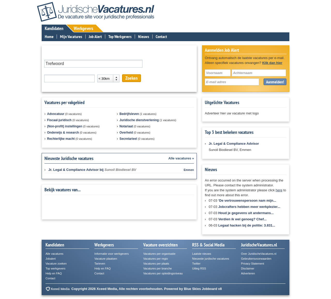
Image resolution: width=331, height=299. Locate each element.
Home (49, 36)
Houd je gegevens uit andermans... (246, 213)
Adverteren (248, 273)
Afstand (103, 71)
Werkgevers (83, 28)
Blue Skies (192, 289)
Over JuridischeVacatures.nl (258, 253)
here (279, 190)
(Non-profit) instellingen (64, 126)
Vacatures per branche (157, 268)
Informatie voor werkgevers (111, 253)
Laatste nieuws (201, 253)
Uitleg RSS (199, 268)
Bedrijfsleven (129, 114)
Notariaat (126, 126)
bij (92, 170)
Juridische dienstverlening (139, 120)
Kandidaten (54, 28)
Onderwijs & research (63, 132)
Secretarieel (128, 139)
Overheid (126, 132)
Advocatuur (55, 114)
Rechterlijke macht (61, 139)
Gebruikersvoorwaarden (256, 258)
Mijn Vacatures (71, 36)
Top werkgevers (55, 268)
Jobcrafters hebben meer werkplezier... (249, 207)
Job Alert (95, 36)
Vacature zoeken (56, 263)
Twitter (196, 263)
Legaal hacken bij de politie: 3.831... (246, 225)
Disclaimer (247, 268)
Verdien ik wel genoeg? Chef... (242, 219)
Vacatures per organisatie (159, 253)
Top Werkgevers (120, 36)
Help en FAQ (54, 273)
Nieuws (143, 36)
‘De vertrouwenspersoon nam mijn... (247, 200)
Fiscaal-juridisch (59, 120)
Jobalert (51, 258)
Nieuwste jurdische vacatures (210, 258)
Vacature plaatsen (105, 258)
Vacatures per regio (155, 258)
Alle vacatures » (181, 158)
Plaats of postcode (58, 71)
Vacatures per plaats (156, 263)
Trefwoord (51, 56)
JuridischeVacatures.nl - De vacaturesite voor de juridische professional (96, 11)
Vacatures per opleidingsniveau (163, 273)
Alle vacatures (54, 253)
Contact (161, 36)
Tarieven (99, 263)
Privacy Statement (252, 263)
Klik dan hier (272, 63)
